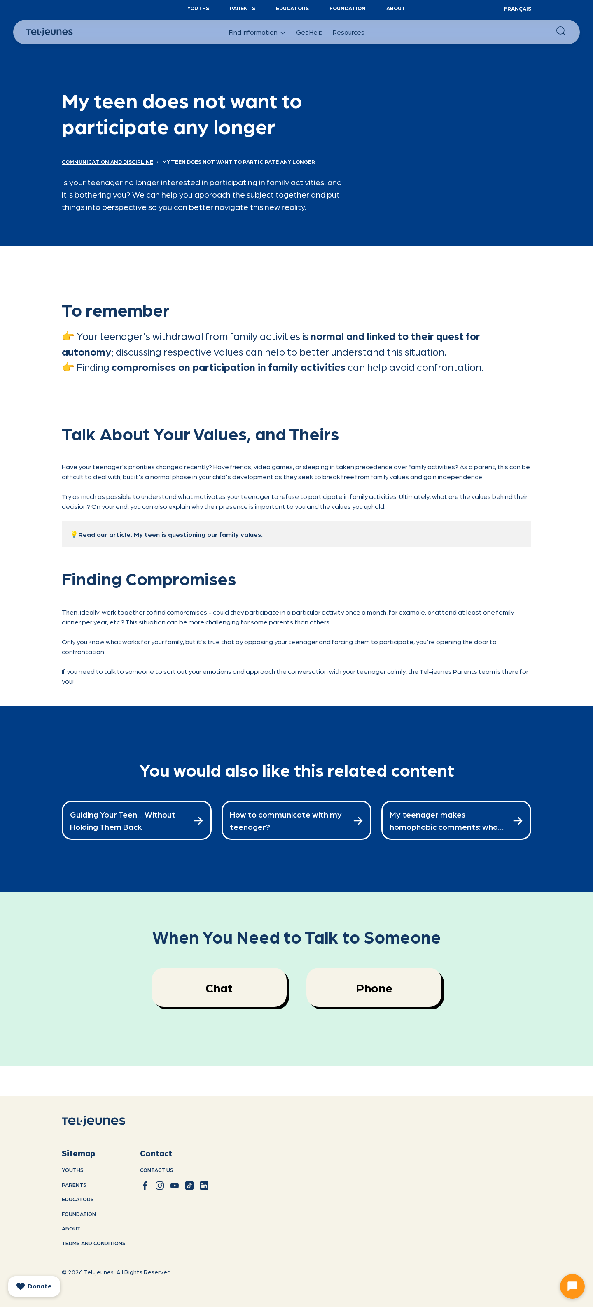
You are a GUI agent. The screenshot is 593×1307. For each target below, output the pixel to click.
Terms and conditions (94, 1243)
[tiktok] (189, 1186)
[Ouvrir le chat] (572, 1286)
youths (73, 1170)
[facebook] (145, 1186)
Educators (292, 8)
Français (517, 8)
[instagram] (160, 1186)
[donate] (34, 1286)
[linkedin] (204, 1186)
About (396, 8)
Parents (242, 8)
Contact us (156, 1170)
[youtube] (175, 1186)
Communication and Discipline (107, 161)
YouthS (198, 8)
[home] (104, 1121)
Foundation (347, 8)
